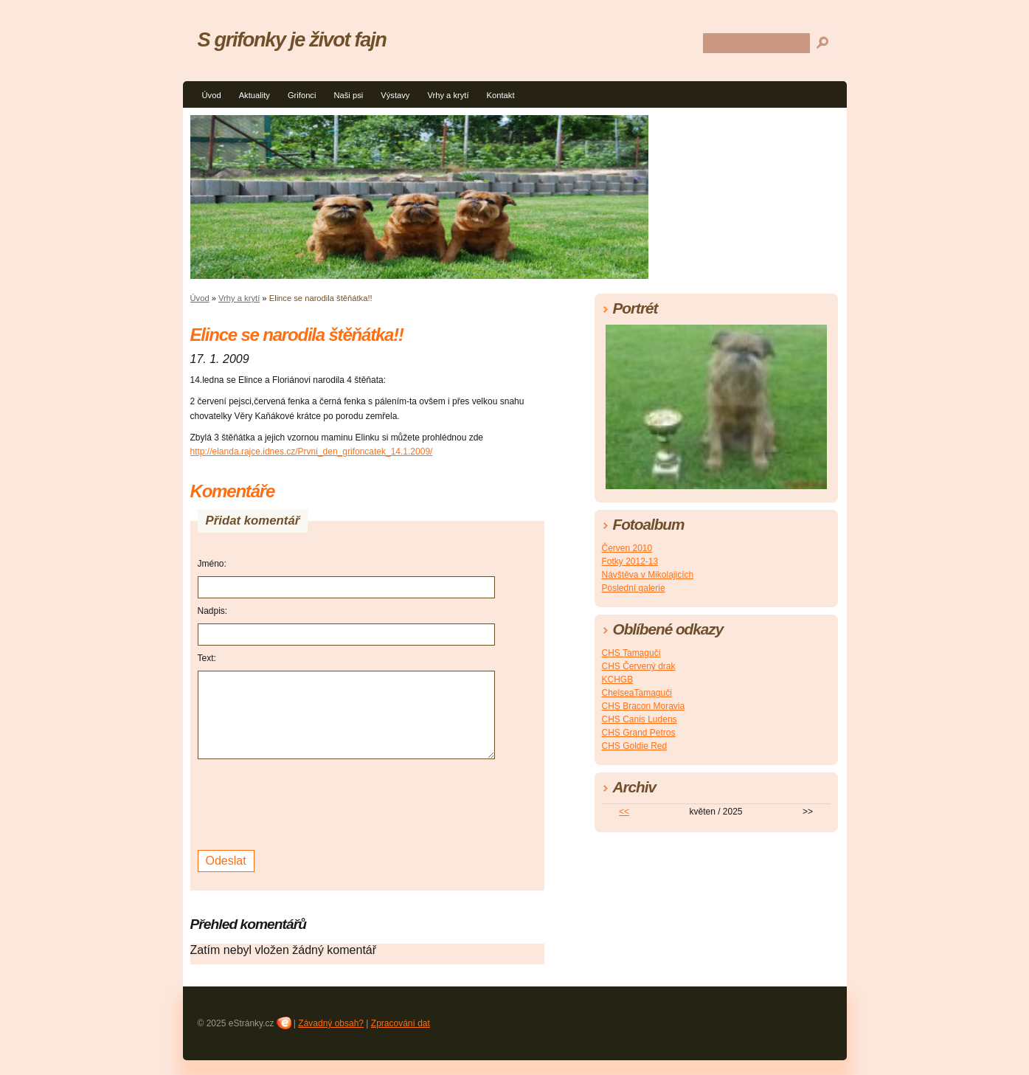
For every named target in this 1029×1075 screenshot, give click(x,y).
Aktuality (254, 95)
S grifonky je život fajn (292, 39)
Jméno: (212, 564)
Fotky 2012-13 (630, 561)
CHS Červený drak (639, 666)
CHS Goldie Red (635, 746)
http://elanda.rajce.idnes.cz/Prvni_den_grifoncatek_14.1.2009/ (311, 451)
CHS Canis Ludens (639, 719)
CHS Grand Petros (639, 732)
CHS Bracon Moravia (643, 706)
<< (624, 811)
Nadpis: (213, 611)
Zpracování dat (400, 1023)
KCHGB (618, 679)
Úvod (211, 95)
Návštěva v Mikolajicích (648, 575)
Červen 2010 (627, 548)
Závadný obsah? (331, 1023)
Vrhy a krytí (447, 95)
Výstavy (395, 95)
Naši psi (348, 95)
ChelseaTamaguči (637, 693)
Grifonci (302, 95)
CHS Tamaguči (631, 653)
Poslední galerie (633, 588)
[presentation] (310, 803)
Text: (207, 658)
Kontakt (501, 95)
